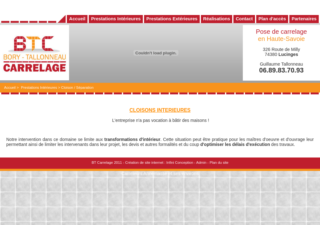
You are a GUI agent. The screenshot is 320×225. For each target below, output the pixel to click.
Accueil (10, 87)
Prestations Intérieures (39, 87)
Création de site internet (144, 162)
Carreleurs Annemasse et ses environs (159, 173)
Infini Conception (179, 162)
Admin (201, 162)
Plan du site (219, 162)
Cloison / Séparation (77, 87)
